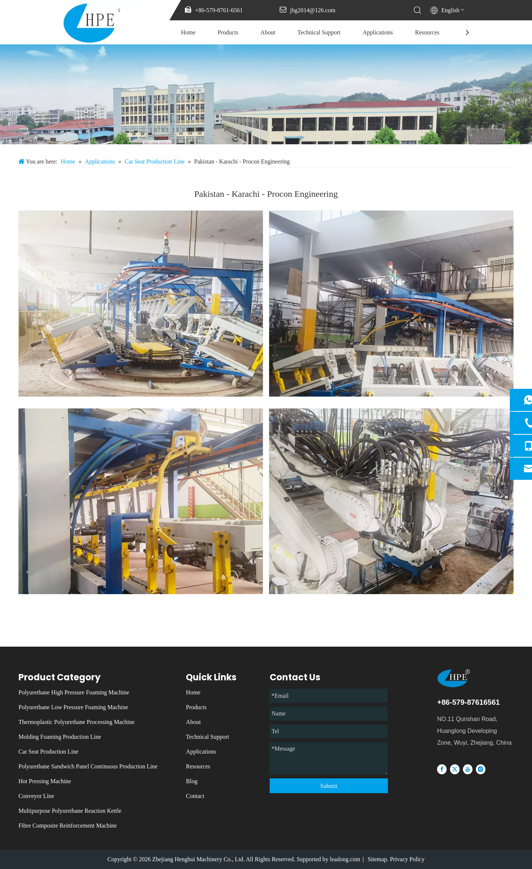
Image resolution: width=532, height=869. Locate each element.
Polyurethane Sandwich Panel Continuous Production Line (87, 766)
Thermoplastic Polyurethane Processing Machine (76, 722)
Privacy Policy (407, 859)
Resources (427, 32)
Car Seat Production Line (48, 751)
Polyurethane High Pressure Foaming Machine (73, 692)
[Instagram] (480, 769)
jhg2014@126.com (312, 10)
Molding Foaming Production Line (59, 737)
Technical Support (319, 32)
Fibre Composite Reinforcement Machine (67, 825)
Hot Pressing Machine (44, 781)
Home (188, 32)
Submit (328, 786)
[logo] (466, 678)
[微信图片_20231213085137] (266, 94)
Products (228, 32)
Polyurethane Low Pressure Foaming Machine (73, 707)
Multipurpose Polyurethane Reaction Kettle (70, 811)
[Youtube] (468, 769)
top (516, 837)
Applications (378, 32)
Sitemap (377, 859)
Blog (191, 781)
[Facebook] (442, 769)
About (267, 32)
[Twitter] (455, 769)
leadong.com (345, 859)
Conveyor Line (36, 796)
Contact (195, 796)
